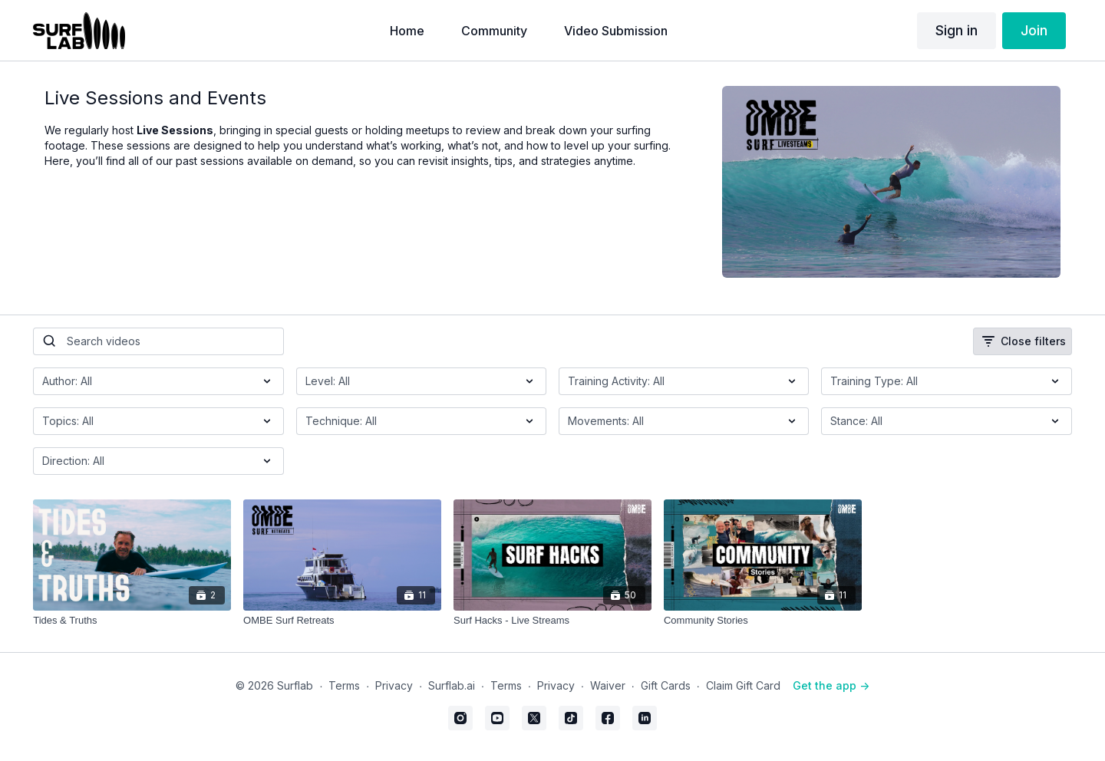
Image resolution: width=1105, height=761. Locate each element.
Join (1034, 30)
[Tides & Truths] (132, 620)
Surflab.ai (451, 685)
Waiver (607, 685)
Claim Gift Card (743, 685)
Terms (344, 685)
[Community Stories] (763, 620)
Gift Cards (666, 685)
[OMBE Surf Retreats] (342, 620)
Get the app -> (831, 685)
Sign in (956, 30)
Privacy (394, 685)
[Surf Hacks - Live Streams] (552, 620)
